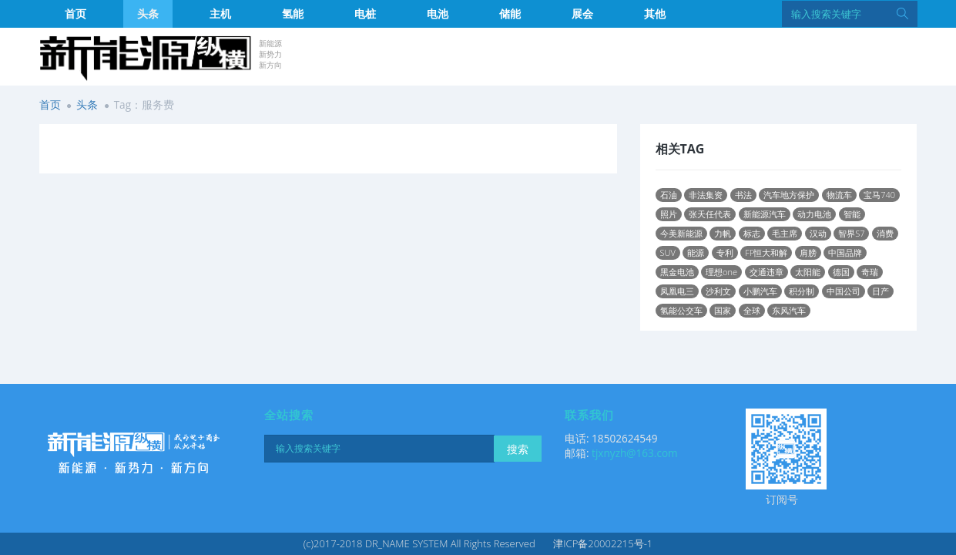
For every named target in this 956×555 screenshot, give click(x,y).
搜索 (517, 449)
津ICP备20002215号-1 (602, 543)
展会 (582, 13)
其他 (655, 13)
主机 (220, 13)
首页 (75, 13)
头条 (148, 13)
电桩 (365, 13)
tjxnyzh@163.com (635, 453)
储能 (510, 13)
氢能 (293, 13)
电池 (437, 13)
